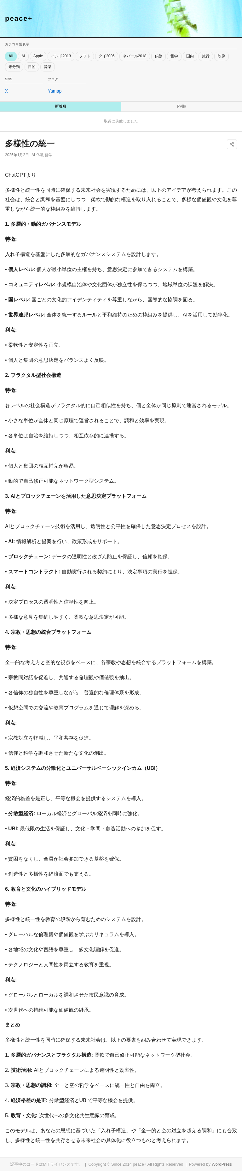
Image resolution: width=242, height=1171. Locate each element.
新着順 (60, 106)
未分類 (14, 67)
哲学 (174, 56)
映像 (221, 56)
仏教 (158, 56)
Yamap (54, 91)
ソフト (84, 56)
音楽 (47, 67)
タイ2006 (107, 56)
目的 (32, 67)
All (11, 56)
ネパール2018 (135, 56)
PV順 (181, 106)
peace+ (18, 18)
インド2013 (61, 56)
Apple (38, 56)
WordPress (222, 1164)
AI (23, 56)
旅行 (206, 56)
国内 (190, 56)
